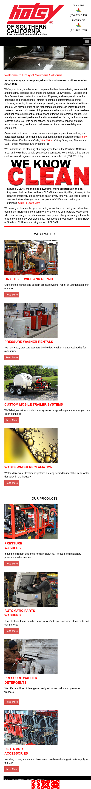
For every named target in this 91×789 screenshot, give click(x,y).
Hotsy (83, 136)
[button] (10, 58)
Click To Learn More (29, 202)
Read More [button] (11, 294)
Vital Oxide (46, 140)
